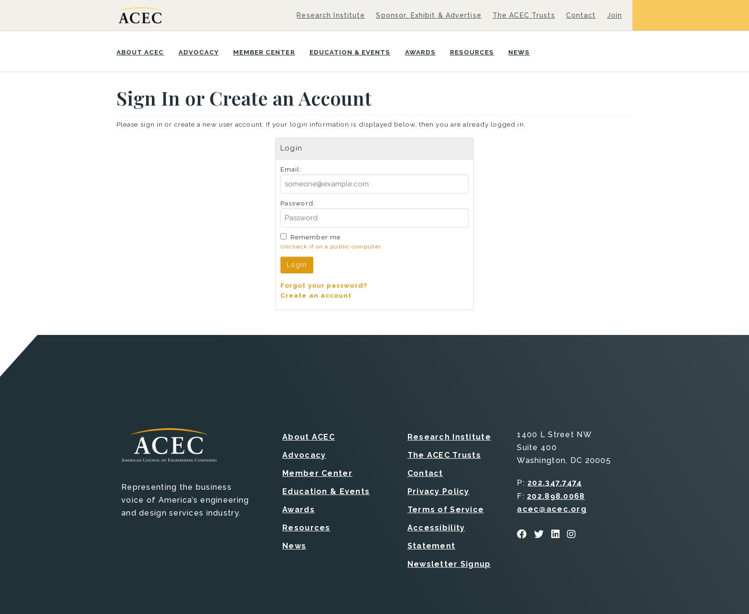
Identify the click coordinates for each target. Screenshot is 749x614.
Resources (472, 52)
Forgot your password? (323, 285)
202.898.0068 (556, 496)
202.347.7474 (554, 482)
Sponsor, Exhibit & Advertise (428, 15)
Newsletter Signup (449, 564)
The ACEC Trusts (523, 15)
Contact (581, 15)
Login (297, 265)
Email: (291, 169)
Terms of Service (445, 509)
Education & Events (350, 52)
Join (614, 15)
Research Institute (331, 15)
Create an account (316, 295)
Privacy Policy (438, 491)
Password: (297, 203)
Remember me (315, 237)
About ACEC (140, 52)
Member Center (264, 52)
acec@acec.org (552, 509)
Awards (420, 52)
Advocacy (199, 52)
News (519, 52)
